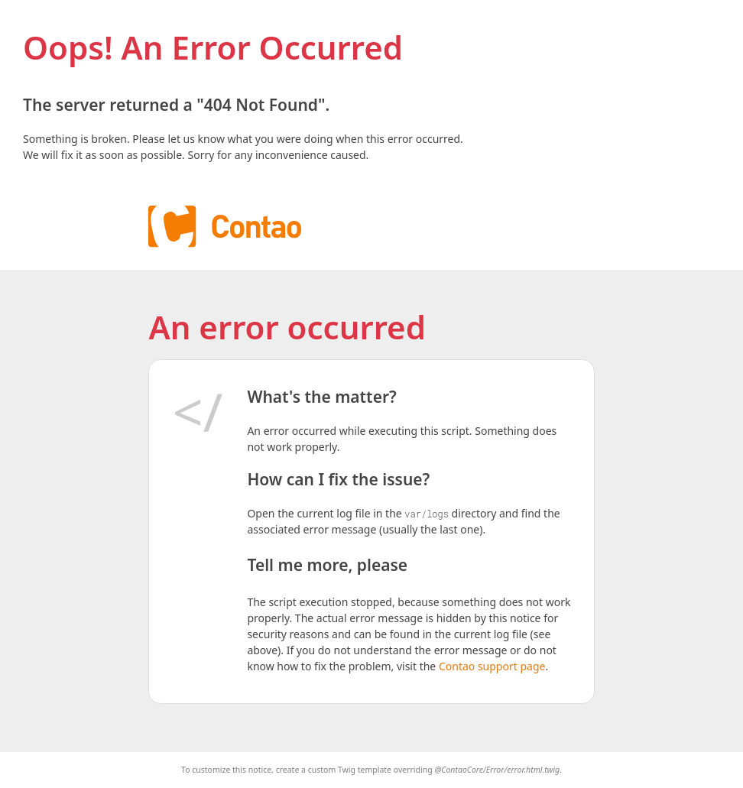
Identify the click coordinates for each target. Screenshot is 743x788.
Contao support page (492, 666)
